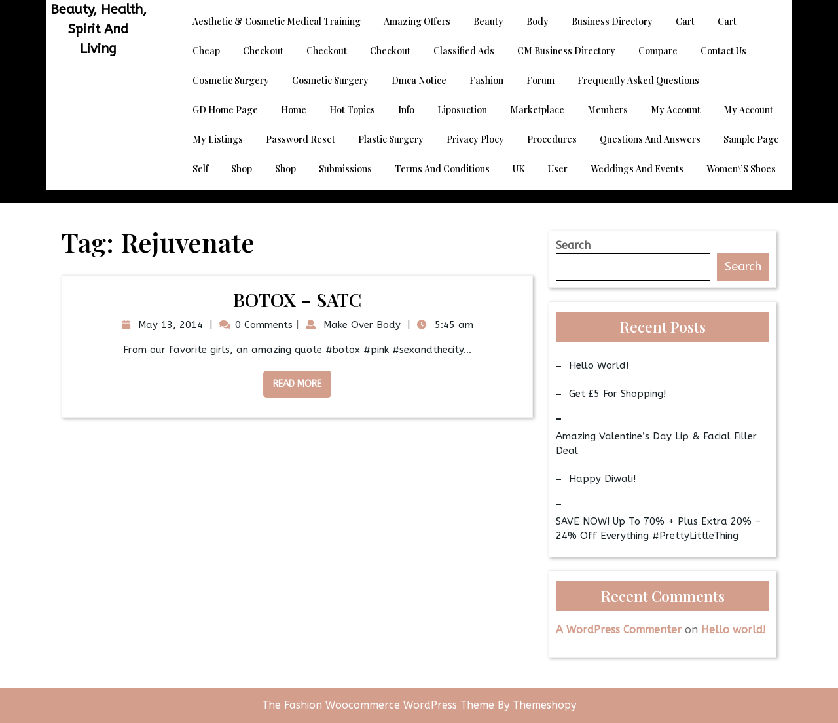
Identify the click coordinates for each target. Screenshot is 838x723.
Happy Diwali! (602, 479)
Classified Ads (463, 51)
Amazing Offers (417, 21)
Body (537, 21)
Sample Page (751, 139)
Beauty (488, 21)
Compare (658, 51)
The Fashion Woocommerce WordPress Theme (380, 705)
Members (607, 109)
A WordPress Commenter (619, 629)
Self (200, 168)
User (558, 168)
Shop (241, 168)
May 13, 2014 (169, 325)
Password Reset (300, 139)
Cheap (206, 51)
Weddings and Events (637, 168)
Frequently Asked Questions (638, 80)
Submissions (345, 168)
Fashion (486, 80)
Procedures (552, 139)
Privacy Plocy (475, 139)
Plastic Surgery (391, 139)
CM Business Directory (566, 51)
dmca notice (419, 80)
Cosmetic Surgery (230, 80)
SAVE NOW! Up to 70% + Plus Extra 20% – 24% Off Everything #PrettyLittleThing (658, 528)
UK (519, 168)
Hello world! (598, 365)
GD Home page (225, 109)
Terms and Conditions (442, 168)
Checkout (263, 51)
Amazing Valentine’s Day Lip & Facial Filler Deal (656, 443)
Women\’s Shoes (741, 168)
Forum (540, 80)
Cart (685, 21)
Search (573, 245)
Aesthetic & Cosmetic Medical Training (276, 21)
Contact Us (723, 51)
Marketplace (537, 109)
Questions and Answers (650, 139)
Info (406, 109)
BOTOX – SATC (297, 299)
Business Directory (612, 21)
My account (676, 109)
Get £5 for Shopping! (617, 393)
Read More (292, 380)
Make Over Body (360, 325)
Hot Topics (352, 109)
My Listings (217, 139)
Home (293, 109)
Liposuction (462, 109)
